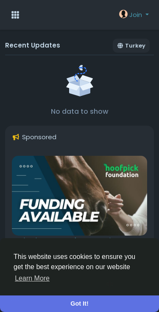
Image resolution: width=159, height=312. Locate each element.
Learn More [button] (32, 278)
